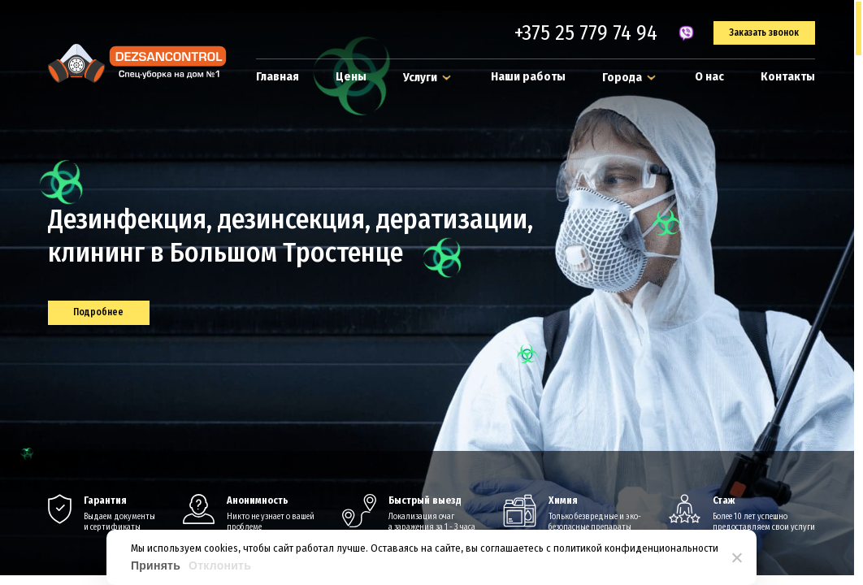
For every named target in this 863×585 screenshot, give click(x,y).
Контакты (788, 76)
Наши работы (528, 76)
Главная (277, 76)
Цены (351, 76)
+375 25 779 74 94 (585, 33)
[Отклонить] (736, 557)
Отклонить (220, 565)
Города (630, 77)
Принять (155, 565)
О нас (709, 76)
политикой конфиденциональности (635, 548)
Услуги (428, 77)
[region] (431, 292)
